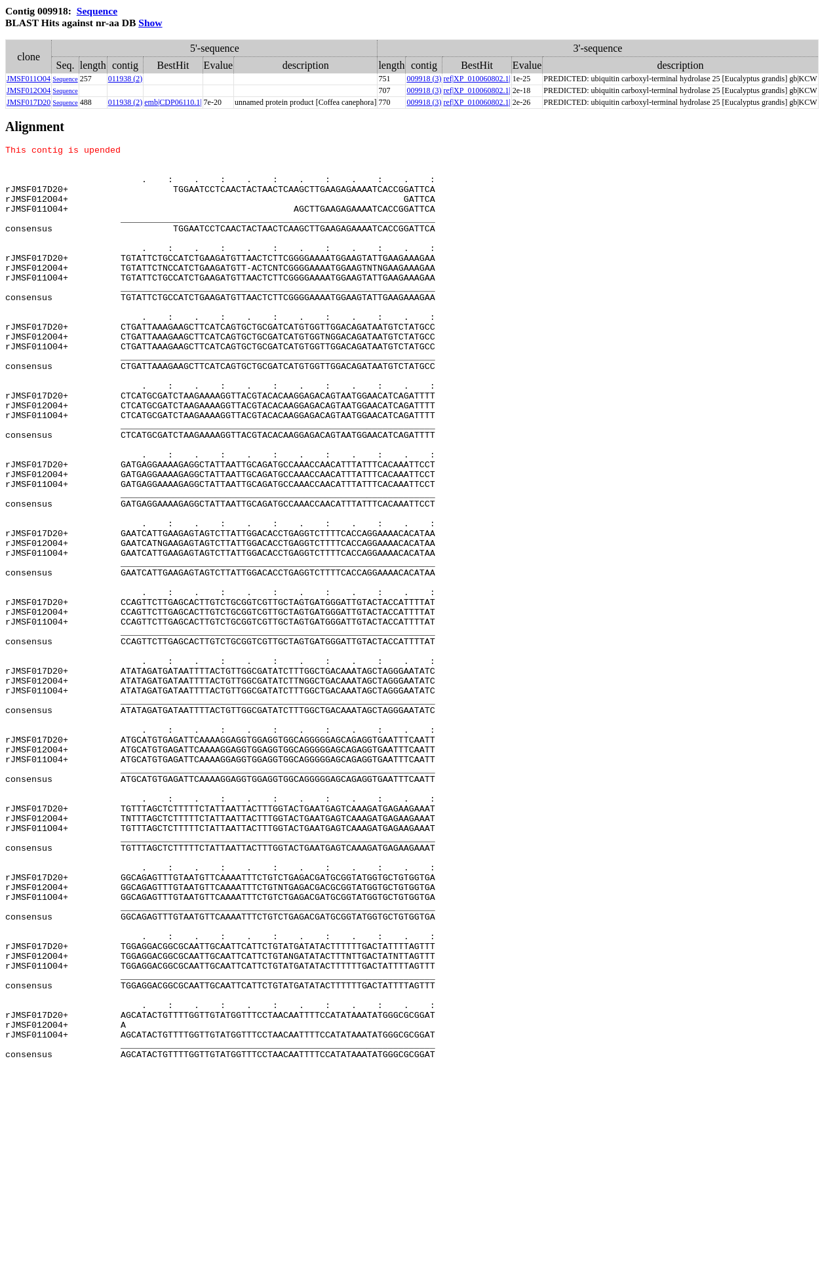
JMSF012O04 (28, 90)
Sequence (97, 10)
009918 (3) (423, 78)
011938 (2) (125, 78)
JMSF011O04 (28, 78)
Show (150, 22)
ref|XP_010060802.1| (476, 78)
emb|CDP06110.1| (172, 102)
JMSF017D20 (28, 102)
